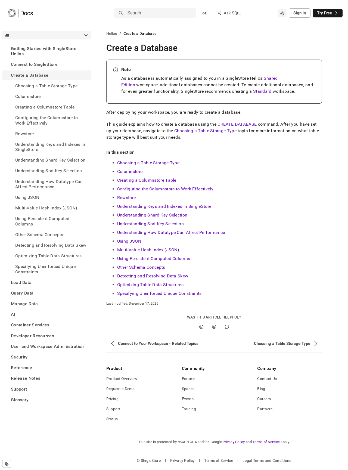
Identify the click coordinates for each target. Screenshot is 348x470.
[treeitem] (46, 51)
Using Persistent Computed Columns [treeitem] (42, 221)
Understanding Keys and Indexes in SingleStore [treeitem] (50, 147)
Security (19, 357)
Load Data (21, 282)
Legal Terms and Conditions (267, 460)
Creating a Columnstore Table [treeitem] (44, 107)
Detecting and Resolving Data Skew (152, 276)
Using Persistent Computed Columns (153, 258)
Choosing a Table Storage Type (205, 130)
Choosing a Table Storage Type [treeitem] (46, 85)
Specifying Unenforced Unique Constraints (159, 293)
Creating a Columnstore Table (146, 180)
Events (188, 399)
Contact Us (267, 378)
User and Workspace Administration (47, 346)
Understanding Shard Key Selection (152, 215)
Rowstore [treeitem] (24, 133)
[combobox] (282, 13)
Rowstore (126, 197)
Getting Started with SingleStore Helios (43, 51)
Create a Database (29, 75)
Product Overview (121, 378)
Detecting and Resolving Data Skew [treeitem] (50, 245)
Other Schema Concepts (141, 267)
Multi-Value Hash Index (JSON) (148, 249)
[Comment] (226, 326)
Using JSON (129, 241)
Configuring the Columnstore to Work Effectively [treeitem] (46, 120)
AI (13, 314)
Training (189, 409)
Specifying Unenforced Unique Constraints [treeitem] (45, 269)
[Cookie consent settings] (6, 464)
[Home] (20, 13)
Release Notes (25, 378)
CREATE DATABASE (237, 124)
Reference (21, 367)
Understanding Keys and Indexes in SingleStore (164, 206)
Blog (261, 388)
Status (112, 419)
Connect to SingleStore (34, 64)
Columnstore (28, 96)
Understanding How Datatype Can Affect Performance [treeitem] (49, 184)
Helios (111, 33)
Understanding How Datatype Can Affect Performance (171, 232)
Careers (264, 399)
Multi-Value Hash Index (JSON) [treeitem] (46, 208)
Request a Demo (120, 388)
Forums (188, 378)
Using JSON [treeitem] (27, 197)
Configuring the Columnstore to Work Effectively (165, 188)
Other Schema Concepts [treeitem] (39, 234)
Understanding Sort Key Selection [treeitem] (48, 170)
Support (19, 389)
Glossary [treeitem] (20, 399)
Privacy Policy (234, 442)
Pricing (112, 399)
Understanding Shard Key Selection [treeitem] (50, 160)
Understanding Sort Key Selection (150, 223)
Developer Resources (32, 335)
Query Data (22, 293)
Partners (264, 409)
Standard (262, 91)
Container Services (30, 324)
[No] (214, 326)
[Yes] (201, 326)
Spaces (188, 388)
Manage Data (24, 303)
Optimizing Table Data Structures (48, 255)
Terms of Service (266, 442)
